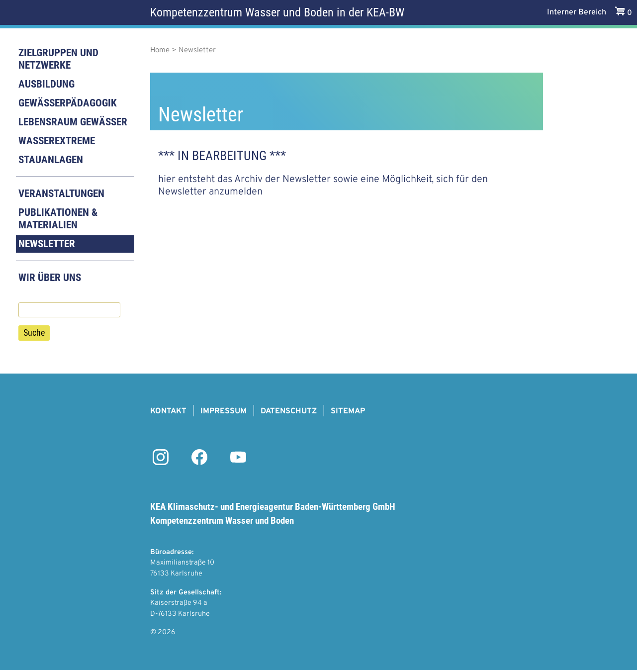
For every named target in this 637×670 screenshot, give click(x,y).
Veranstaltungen (61, 193)
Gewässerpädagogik (67, 103)
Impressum (223, 411)
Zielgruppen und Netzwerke (58, 59)
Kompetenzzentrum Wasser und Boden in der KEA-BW (277, 12)
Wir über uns (49, 278)
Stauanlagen (50, 160)
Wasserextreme (56, 141)
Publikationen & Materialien (57, 218)
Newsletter (46, 244)
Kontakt (168, 411)
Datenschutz (289, 411)
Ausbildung (46, 84)
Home (160, 50)
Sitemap (348, 411)
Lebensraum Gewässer (72, 122)
